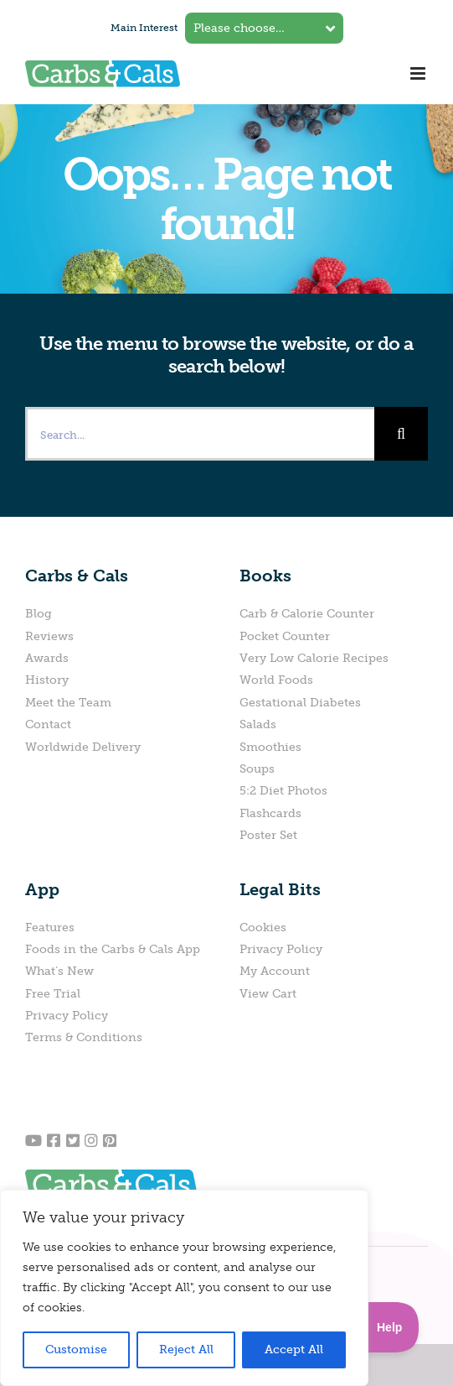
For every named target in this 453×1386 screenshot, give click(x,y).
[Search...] (199, 434)
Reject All (186, 1349)
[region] (184, 1288)
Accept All (294, 1349)
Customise (76, 1349)
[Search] (401, 434)
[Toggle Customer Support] (376, 1327)
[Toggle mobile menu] (419, 73)
